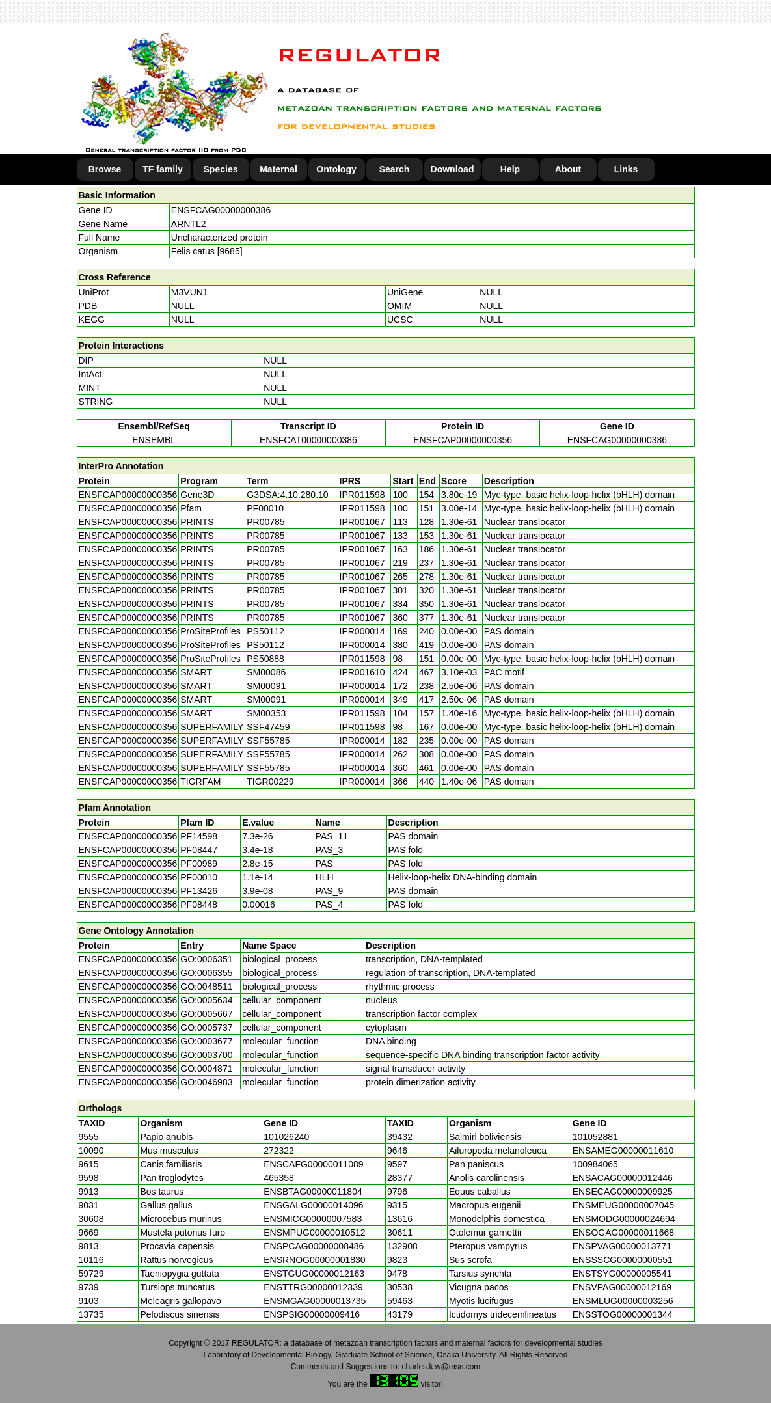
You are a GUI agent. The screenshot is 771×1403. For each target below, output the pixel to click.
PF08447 (198, 850)
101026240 (286, 1137)
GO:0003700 (206, 1055)
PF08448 (198, 904)
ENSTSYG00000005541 (622, 1273)
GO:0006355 (206, 973)
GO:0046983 (206, 1082)
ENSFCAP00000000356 (462, 440)
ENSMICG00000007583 (313, 1219)
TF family (162, 169)
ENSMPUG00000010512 (314, 1232)
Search (394, 169)
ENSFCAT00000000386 (308, 440)
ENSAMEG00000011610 (623, 1150)
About (568, 169)
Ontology (336, 169)
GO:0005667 (206, 1014)
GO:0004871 (206, 1068)
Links (626, 169)
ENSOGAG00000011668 (623, 1232)
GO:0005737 (206, 1027)
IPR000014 (362, 631)
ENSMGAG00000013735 (315, 1301)
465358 (279, 1178)
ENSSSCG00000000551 (623, 1260)
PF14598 (198, 836)
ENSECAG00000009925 (623, 1191)
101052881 (595, 1137)
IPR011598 (362, 494)
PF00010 (198, 877)
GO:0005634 (206, 1000)
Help (510, 169)
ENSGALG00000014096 (313, 1205)
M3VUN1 (189, 292)
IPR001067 (362, 522)
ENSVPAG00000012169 (622, 1287)
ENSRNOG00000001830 (314, 1260)
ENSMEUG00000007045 (623, 1205)
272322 (279, 1150)
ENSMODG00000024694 (624, 1219)
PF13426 (198, 891)
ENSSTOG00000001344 (623, 1314)
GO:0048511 (206, 986)
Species (221, 169)
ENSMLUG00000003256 (623, 1301)
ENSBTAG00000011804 (313, 1191)
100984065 (595, 1164)
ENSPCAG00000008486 (314, 1246)
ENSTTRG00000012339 (313, 1287)
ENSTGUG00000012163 (314, 1273)
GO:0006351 (206, 959)
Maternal (278, 169)
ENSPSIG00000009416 (312, 1314)
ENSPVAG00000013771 (622, 1246)
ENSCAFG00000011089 (313, 1164)
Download (452, 169)
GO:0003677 (206, 1041)
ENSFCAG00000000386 (221, 210)
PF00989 (198, 863)
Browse (105, 169)
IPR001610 (362, 672)
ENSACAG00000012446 (623, 1178)
